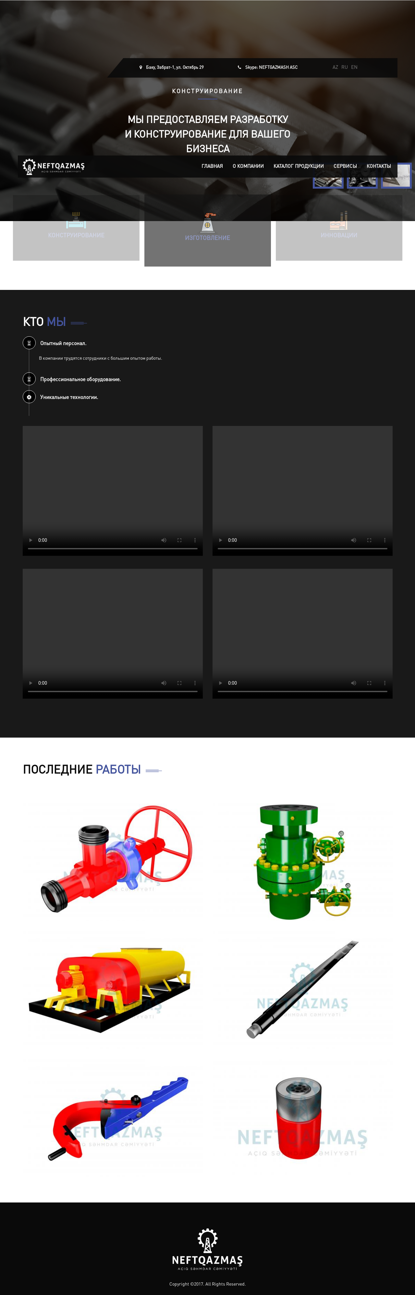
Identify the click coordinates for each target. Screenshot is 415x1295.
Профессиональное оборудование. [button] (72, 379)
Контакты (379, 166)
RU (344, 67)
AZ (335, 67)
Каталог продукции (299, 166)
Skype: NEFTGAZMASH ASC (271, 68)
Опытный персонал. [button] (54, 343)
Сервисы (345, 166)
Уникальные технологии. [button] (60, 397)
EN (354, 67)
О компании (248, 166)
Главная (212, 166)
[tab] (208, 342)
